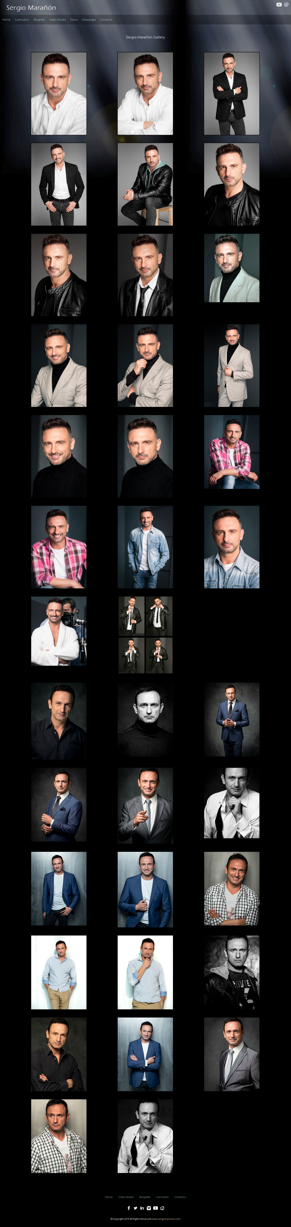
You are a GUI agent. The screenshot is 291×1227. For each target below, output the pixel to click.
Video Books (57, 19)
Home (6, 19)
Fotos (74, 19)
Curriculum (22, 19)
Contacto (106, 19)
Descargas (89, 19)
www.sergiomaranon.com (166, 1219)
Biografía (39, 19)
